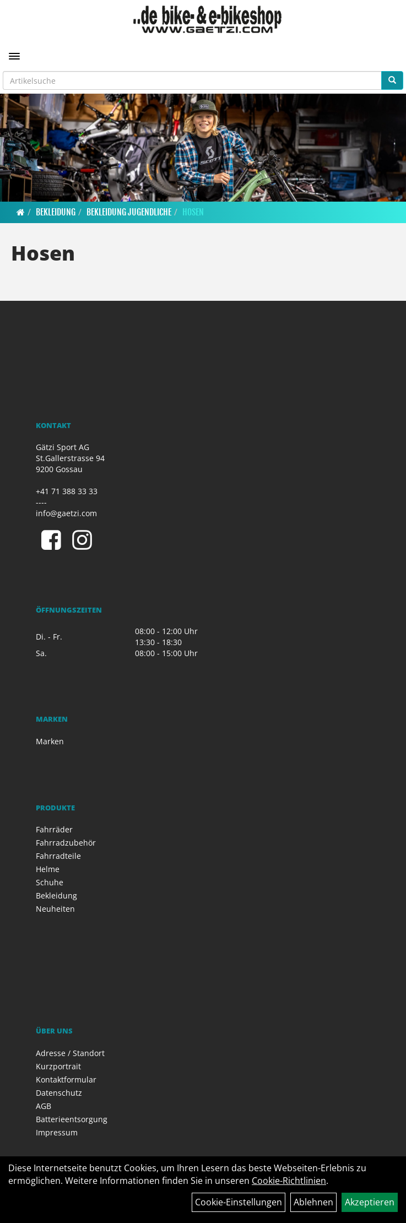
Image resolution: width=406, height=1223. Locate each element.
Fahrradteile (58, 856)
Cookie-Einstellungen (238, 1202)
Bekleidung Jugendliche (128, 212)
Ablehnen (313, 1202)
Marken (50, 741)
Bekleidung (55, 212)
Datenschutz (59, 1092)
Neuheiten (55, 908)
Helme (47, 869)
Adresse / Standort (70, 1053)
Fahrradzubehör (66, 842)
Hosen (193, 212)
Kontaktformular (66, 1079)
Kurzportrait (58, 1066)
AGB (43, 1106)
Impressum (57, 1132)
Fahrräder (54, 829)
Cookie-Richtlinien (289, 1181)
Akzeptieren (369, 1202)
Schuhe (49, 882)
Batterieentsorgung (71, 1119)
